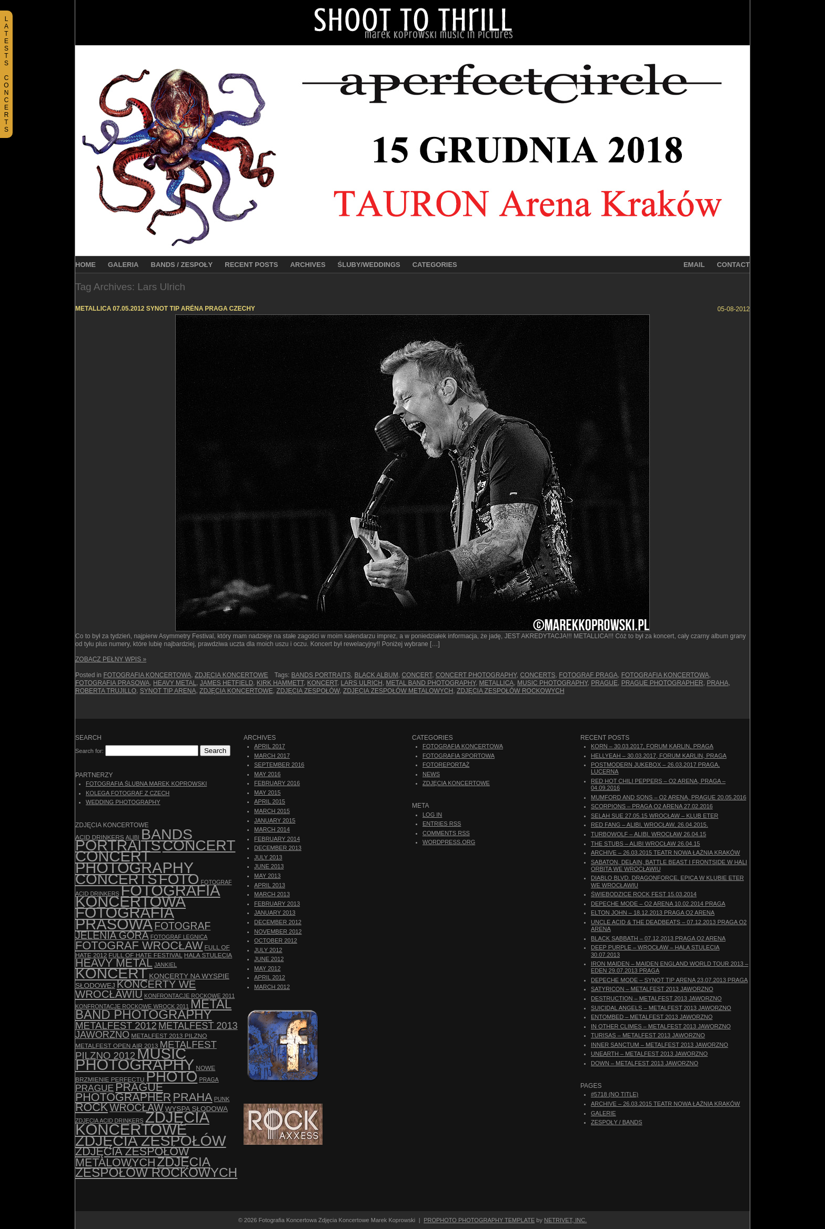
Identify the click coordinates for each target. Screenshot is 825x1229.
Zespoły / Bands (616, 1122)
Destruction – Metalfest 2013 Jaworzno (656, 998)
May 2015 (267, 792)
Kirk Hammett (280, 683)
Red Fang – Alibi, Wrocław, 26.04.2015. (649, 824)
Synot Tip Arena (168, 691)
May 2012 (267, 968)
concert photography (476, 675)
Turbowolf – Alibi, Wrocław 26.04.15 (648, 834)
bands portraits (321, 675)
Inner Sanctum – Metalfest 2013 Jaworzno (659, 1045)
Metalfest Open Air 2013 (116, 1045)
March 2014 (272, 829)
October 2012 (275, 940)
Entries (441, 823)
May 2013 (267, 876)
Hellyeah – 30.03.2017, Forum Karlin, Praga (659, 755)
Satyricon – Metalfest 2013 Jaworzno (652, 989)
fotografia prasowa (112, 683)
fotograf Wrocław (139, 945)
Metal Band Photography (431, 683)
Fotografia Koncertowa (147, 675)
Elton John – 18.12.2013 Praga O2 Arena (653, 912)
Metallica (496, 683)
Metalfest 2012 (116, 1025)
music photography (552, 683)
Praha (717, 683)
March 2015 (272, 811)
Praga (208, 1079)
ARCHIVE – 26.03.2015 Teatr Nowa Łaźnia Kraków (665, 852)
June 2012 (269, 959)
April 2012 (269, 977)
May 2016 (267, 774)
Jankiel (165, 965)
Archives (307, 264)
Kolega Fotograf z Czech (127, 793)
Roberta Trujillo (105, 691)
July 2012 (268, 950)
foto (179, 879)
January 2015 (274, 820)
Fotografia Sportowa (458, 755)
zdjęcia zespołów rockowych (511, 691)
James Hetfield (226, 683)
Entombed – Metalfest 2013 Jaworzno (651, 1017)
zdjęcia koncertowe (236, 691)
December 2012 (277, 922)
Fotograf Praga (588, 675)
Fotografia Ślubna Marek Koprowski (146, 783)
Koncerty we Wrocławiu (135, 988)
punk (222, 1099)
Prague (604, 683)
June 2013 (269, 866)
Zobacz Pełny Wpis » (110, 659)
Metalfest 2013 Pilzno (169, 1035)
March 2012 (272, 987)
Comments (446, 833)
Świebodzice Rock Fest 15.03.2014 (644, 894)
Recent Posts (251, 264)
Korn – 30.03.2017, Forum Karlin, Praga (652, 746)
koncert (322, 683)
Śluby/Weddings (369, 264)
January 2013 (274, 912)
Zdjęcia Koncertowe (231, 675)
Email (694, 264)
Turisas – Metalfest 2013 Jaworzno (648, 1035)
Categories (435, 264)
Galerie (603, 1113)
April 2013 (269, 885)
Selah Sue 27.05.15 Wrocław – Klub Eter (654, 815)
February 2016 (277, 783)
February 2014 (277, 839)
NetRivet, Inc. (565, 1220)
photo (172, 1076)
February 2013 (277, 903)
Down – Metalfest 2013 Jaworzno (644, 1063)
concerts (537, 675)
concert (416, 675)
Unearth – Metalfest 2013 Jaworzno (649, 1053)
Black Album (376, 675)
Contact (733, 264)
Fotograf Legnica (179, 937)
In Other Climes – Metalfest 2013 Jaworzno (661, 1026)
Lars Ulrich (362, 683)
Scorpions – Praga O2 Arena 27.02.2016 (652, 806)
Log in (432, 814)
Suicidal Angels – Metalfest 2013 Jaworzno (661, 1008)
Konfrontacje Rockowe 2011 (189, 996)
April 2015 (269, 801)
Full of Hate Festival (145, 955)
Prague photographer (662, 683)
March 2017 (272, 755)
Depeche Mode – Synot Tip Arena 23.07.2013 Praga (669, 980)
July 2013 (268, 857)
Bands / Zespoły (182, 264)
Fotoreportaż (445, 764)
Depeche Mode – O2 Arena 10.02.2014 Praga (658, 903)
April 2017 (269, 746)
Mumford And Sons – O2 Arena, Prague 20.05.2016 (668, 797)
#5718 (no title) (614, 1094)
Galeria (123, 264)
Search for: (89, 751)
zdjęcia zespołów (307, 691)
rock (91, 1107)
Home (85, 264)
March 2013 (272, 894)
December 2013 (277, 848)
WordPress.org (448, 842)
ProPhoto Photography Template (479, 1220)
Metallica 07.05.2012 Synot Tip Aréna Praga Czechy (165, 308)
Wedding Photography (123, 802)
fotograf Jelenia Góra (142, 930)
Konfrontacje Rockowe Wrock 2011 (132, 1006)
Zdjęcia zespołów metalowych (398, 691)
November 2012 (277, 931)
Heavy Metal (174, 683)
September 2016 (279, 764)
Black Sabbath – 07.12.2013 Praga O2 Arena (658, 938)
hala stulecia (208, 955)
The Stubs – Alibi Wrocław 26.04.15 (645, 843)
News (431, 774)
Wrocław (136, 1107)
